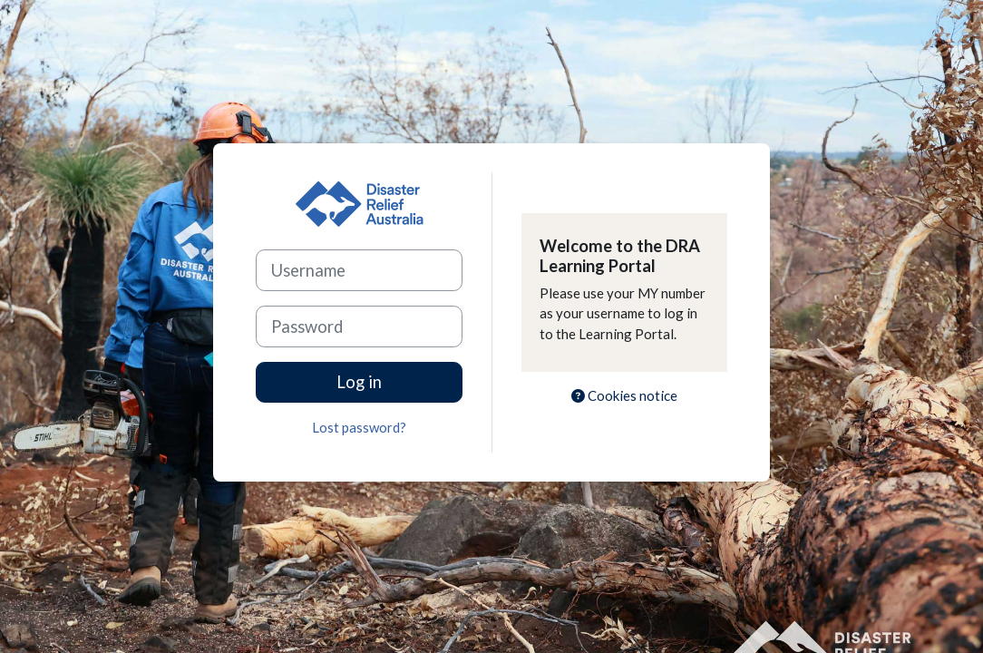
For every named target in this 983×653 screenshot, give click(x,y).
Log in (359, 382)
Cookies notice (624, 395)
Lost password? (359, 427)
